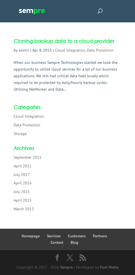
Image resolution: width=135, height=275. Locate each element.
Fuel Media (109, 267)
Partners (100, 235)
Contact (57, 242)
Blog (74, 242)
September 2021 (28, 157)
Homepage (31, 235)
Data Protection (100, 50)
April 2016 (23, 182)
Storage (20, 133)
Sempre (66, 267)
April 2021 (23, 165)
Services (54, 235)
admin (24, 50)
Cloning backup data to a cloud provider (64, 41)
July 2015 (22, 191)
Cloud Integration (70, 50)
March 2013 (24, 208)
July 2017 (22, 174)
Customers (77, 235)
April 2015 (23, 200)
